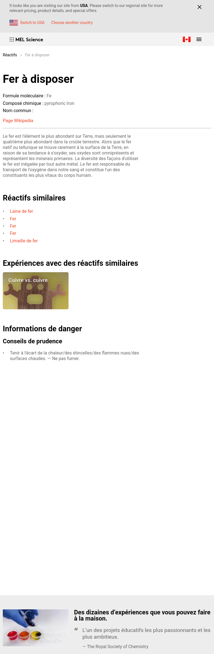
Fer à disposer (37, 55)
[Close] (199, 7)
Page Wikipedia (18, 120)
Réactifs (10, 55)
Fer (13, 218)
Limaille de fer (24, 240)
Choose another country (72, 22)
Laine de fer (21, 211)
